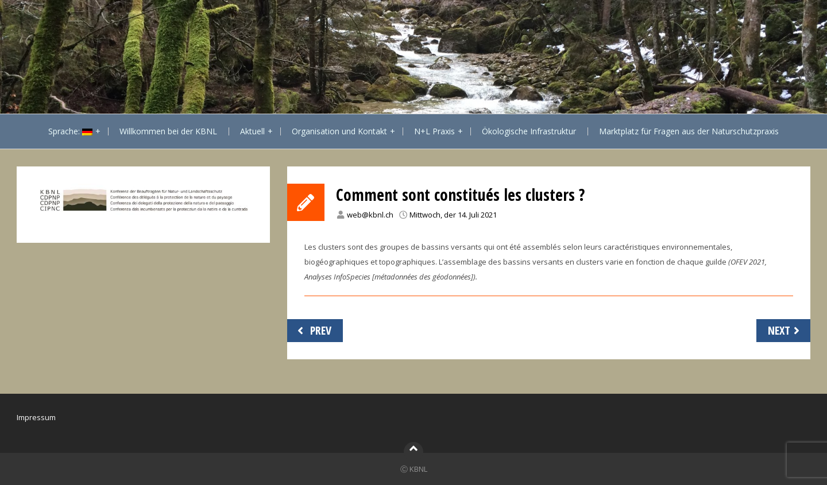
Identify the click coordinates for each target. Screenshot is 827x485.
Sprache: (70, 131)
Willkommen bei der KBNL (168, 131)
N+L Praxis (434, 131)
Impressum (36, 417)
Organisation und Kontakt (339, 131)
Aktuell (252, 131)
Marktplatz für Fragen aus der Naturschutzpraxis (689, 131)
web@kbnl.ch (370, 214)
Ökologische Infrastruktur (529, 131)
